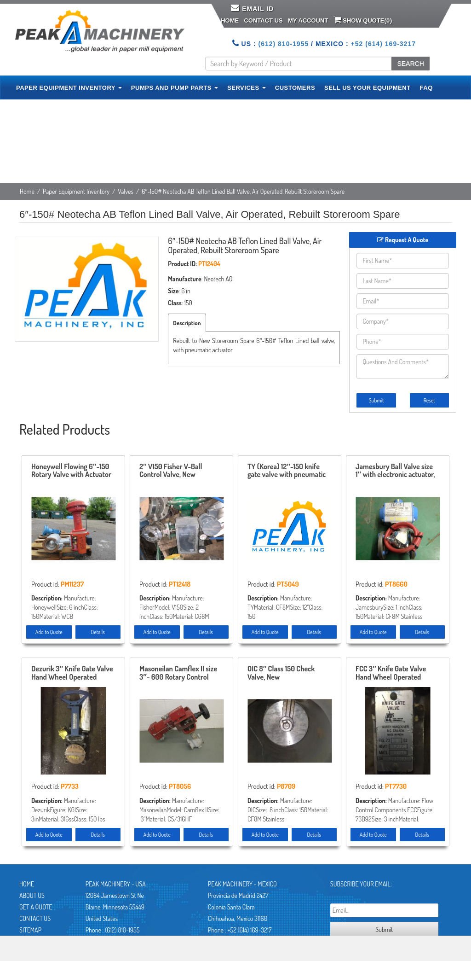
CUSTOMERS (295, 87)
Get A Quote (35, 907)
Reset (429, 400)
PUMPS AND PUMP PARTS (174, 87)
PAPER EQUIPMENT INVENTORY (69, 87)
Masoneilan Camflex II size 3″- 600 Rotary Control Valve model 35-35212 (178, 673)
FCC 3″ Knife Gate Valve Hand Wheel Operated (391, 673)
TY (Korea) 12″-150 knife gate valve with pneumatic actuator (286, 471)
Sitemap (30, 930)
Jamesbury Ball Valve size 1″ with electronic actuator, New (395, 471)
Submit (376, 400)
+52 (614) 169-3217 (383, 43)
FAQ (426, 87)
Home (230, 20)
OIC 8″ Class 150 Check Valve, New (281, 673)
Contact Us (263, 20)
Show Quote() (362, 20)
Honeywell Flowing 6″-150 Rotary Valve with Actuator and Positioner (71, 471)
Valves (125, 191)
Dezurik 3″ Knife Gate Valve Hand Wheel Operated (72, 673)
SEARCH (410, 63)
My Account (308, 20)
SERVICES (246, 87)
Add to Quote (49, 632)
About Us (32, 895)
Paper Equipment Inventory (76, 191)
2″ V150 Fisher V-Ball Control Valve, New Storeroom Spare (170, 471)
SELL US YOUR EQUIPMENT (367, 87)
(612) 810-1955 (283, 43)
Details (98, 632)
